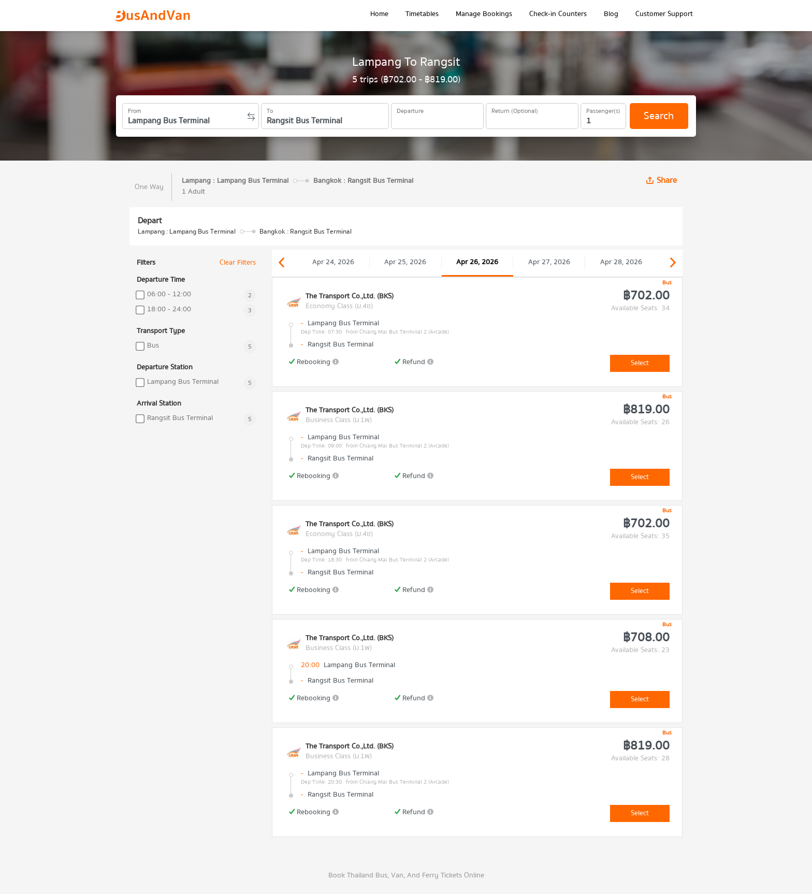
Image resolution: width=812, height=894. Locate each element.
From (134, 109)
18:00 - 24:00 (169, 309)
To (270, 109)
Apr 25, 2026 (405, 262)
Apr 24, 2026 (333, 262)
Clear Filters (238, 262)
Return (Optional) (514, 109)
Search (659, 116)
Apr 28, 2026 (621, 262)
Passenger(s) (603, 109)
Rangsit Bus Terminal (180, 418)
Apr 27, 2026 (549, 262)
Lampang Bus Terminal (183, 382)
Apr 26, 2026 (477, 262)
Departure (410, 109)
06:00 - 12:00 (169, 294)
